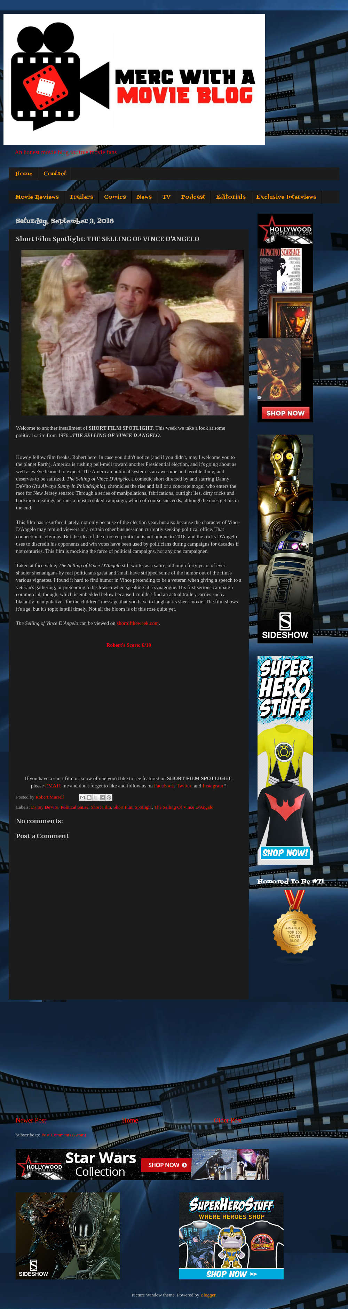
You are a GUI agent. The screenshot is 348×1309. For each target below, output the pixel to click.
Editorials (231, 197)
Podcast (193, 197)
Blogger (207, 1295)
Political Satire (74, 807)
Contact (55, 174)
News (144, 197)
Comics (115, 197)
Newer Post (31, 1120)
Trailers (81, 197)
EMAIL (53, 785)
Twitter (183, 785)
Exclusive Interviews (286, 197)
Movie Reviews (37, 197)
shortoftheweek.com (138, 623)
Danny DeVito (44, 807)
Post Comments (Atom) (63, 1134)
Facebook (164, 785)
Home (24, 174)
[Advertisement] (129, 1057)
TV (167, 197)
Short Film (101, 807)
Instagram (213, 785)
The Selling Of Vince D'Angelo (183, 807)
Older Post (228, 1120)
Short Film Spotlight (132, 807)
